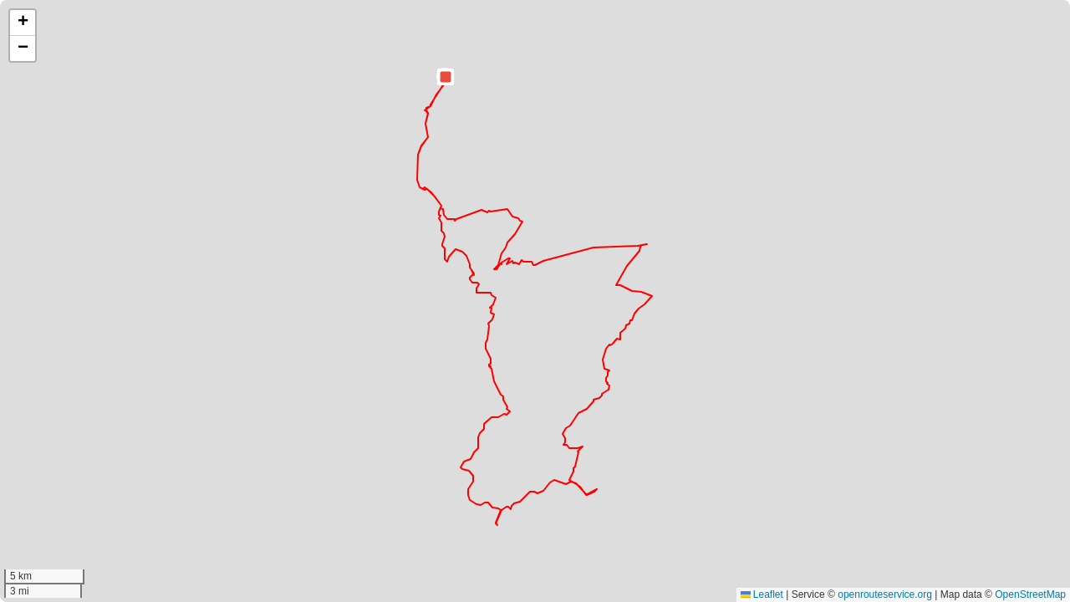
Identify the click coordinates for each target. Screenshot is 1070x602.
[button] (445, 77)
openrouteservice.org (885, 594)
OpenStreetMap (1030, 594)
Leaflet (762, 594)
